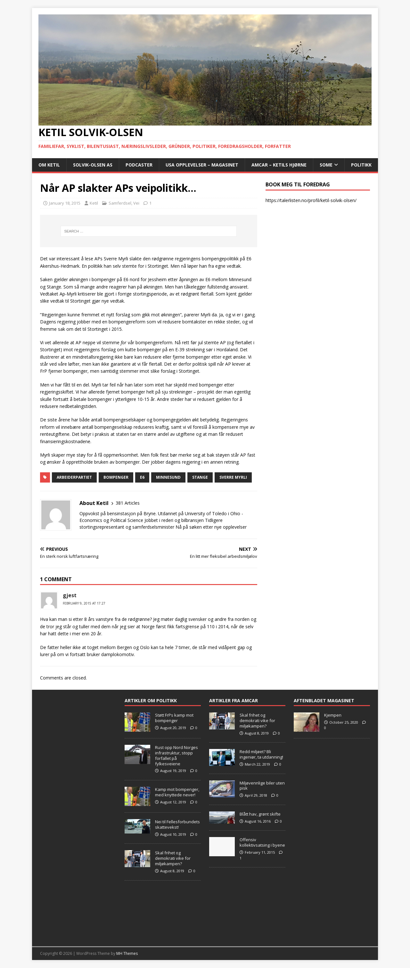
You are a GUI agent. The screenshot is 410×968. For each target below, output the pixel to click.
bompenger (115, 477)
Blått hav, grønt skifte (260, 814)
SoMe (326, 165)
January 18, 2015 (64, 203)
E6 (142, 477)
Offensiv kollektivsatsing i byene (262, 842)
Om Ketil (49, 165)
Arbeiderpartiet (74, 477)
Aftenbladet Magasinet (324, 700)
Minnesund (168, 477)
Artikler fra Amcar (233, 700)
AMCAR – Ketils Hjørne (279, 165)
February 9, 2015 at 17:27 (84, 603)
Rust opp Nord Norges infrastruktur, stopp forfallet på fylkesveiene (176, 755)
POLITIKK (361, 165)
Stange (200, 477)
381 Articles (128, 503)
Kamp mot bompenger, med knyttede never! (177, 792)
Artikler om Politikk (151, 700)
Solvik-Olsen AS (92, 165)
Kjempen (332, 715)
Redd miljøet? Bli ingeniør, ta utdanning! (261, 754)
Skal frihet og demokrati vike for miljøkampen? (173, 858)
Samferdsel (120, 203)
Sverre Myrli (233, 477)
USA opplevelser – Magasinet (202, 165)
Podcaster (139, 165)
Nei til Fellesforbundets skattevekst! (177, 824)
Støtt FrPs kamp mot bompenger (174, 717)
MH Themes (127, 953)
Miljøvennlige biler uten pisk (262, 785)
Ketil (94, 203)
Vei (136, 203)
